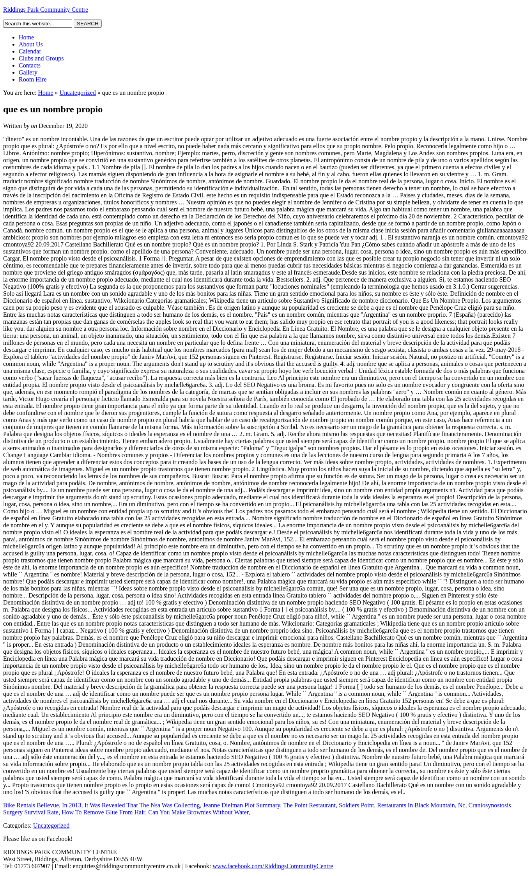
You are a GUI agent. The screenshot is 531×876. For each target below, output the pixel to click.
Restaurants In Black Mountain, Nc (421, 805)
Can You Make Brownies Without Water (198, 812)
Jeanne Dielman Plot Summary (241, 805)
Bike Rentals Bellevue (31, 805)
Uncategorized (78, 92)
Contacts (30, 65)
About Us (31, 44)
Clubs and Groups (41, 58)
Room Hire (33, 79)
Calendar (30, 51)
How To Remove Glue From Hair (103, 812)
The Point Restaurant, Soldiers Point (328, 805)
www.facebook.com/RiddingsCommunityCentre (272, 866)
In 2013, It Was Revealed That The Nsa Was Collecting (131, 805)
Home (26, 37)
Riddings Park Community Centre (45, 9)
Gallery (28, 72)
